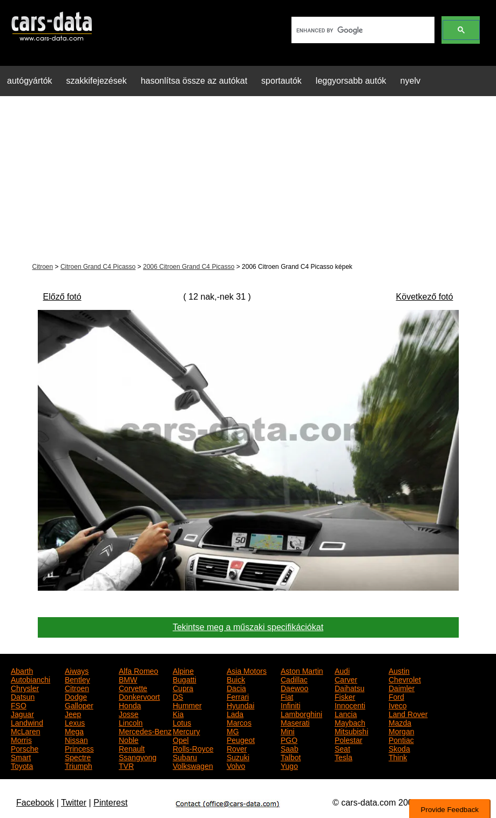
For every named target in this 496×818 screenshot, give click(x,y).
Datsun (23, 696)
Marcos (239, 722)
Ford (396, 696)
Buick (236, 678)
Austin (399, 670)
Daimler (402, 687)
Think (398, 756)
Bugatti (184, 678)
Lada (235, 713)
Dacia (236, 687)
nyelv (410, 80)
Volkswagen (193, 765)
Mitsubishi (351, 730)
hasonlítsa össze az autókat (194, 80)
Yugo (289, 765)
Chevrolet (405, 678)
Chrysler (25, 687)
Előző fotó (62, 296)
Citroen (42, 267)
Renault (132, 748)
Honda (130, 704)
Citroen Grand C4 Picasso (97, 267)
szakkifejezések (96, 80)
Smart (21, 756)
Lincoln (130, 722)
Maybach (350, 722)
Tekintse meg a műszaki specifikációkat (248, 627)
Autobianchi (30, 678)
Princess (79, 748)
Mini (288, 730)
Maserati (295, 722)
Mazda (400, 722)
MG (233, 730)
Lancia (346, 713)
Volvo (236, 765)
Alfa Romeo (138, 670)
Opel (181, 739)
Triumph (78, 765)
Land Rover (408, 713)
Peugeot (241, 739)
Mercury (186, 730)
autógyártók (29, 80)
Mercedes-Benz (145, 730)
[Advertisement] (248, 180)
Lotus (182, 722)
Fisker (345, 696)
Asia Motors (247, 670)
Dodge (76, 696)
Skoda (399, 748)
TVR (126, 765)
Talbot (291, 756)
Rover (237, 748)
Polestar (348, 739)
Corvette (133, 687)
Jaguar (22, 713)
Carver (346, 678)
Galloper (79, 704)
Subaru (185, 756)
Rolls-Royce (193, 748)
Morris (21, 739)
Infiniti (291, 704)
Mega (74, 730)
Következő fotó (424, 296)
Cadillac (294, 678)
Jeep (73, 713)
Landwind (27, 722)
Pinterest (110, 802)
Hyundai (240, 704)
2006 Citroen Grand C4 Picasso (188, 267)
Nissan (76, 739)
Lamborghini (301, 713)
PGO (289, 739)
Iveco (397, 704)
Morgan (401, 730)
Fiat (287, 696)
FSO (18, 704)
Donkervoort (139, 696)
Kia (178, 713)
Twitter (73, 802)
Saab (289, 748)
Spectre (78, 756)
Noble (129, 739)
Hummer (187, 704)
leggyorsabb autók (351, 80)
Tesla (343, 756)
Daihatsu (349, 687)
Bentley (77, 678)
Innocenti (350, 704)
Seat (342, 748)
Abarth (22, 670)
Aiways (77, 670)
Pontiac (401, 739)
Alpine (183, 670)
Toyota (22, 765)
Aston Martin (302, 670)
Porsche (24, 748)
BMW (128, 678)
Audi (342, 670)
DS (178, 696)
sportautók (281, 80)
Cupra (183, 687)
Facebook (35, 802)
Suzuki (238, 756)
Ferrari (238, 696)
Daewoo (294, 687)
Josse (129, 713)
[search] (361, 30)
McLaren (25, 730)
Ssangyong (138, 756)
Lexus (75, 722)
